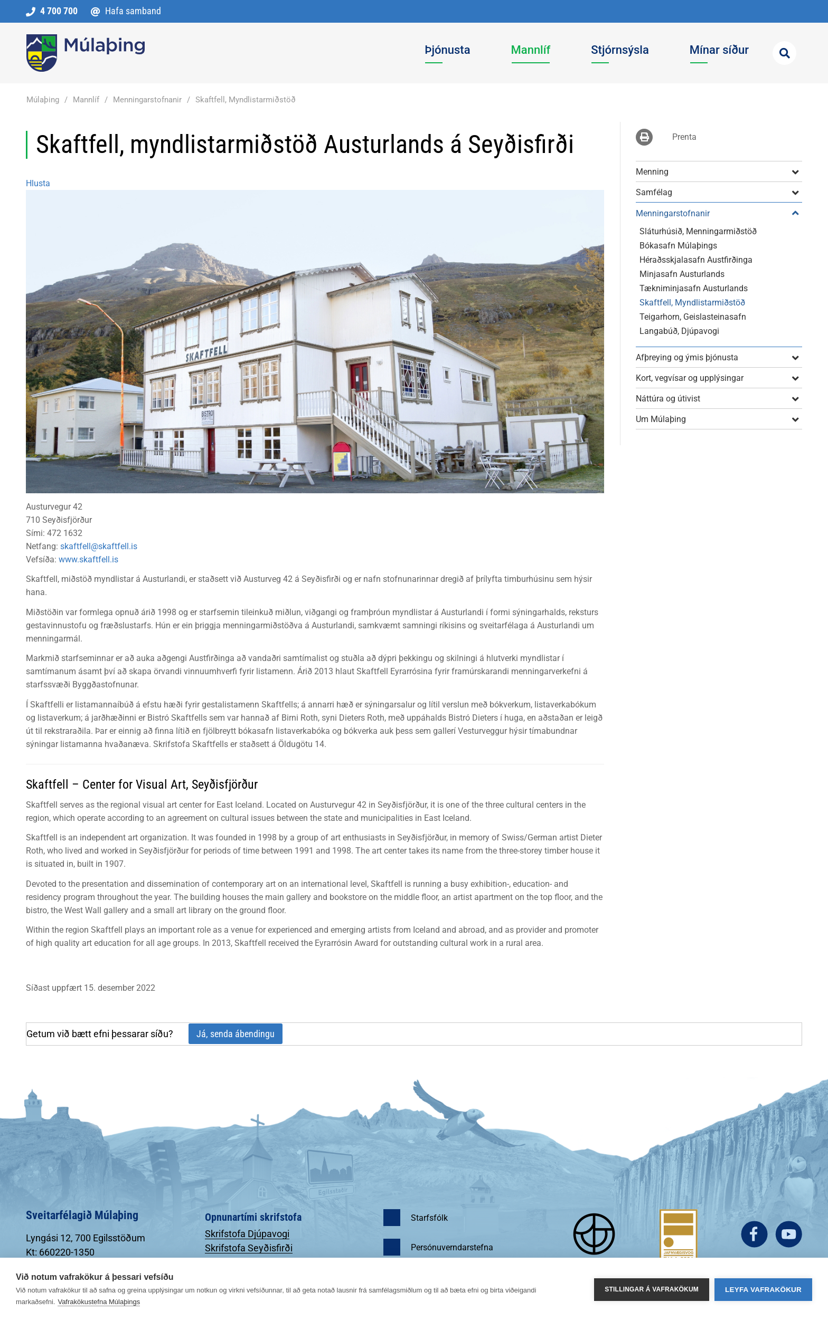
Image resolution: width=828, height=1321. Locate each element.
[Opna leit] (784, 53)
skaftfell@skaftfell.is (98, 546)
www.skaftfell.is (88, 559)
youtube (788, 1234)
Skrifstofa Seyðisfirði (249, 1247)
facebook (754, 1234)
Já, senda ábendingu (235, 1033)
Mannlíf (86, 99)
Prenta (684, 137)
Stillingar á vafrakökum (652, 1289)
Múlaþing (42, 99)
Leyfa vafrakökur (763, 1290)
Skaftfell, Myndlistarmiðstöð (245, 99)
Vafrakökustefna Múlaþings (99, 1302)
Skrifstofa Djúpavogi (247, 1233)
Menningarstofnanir (147, 99)
